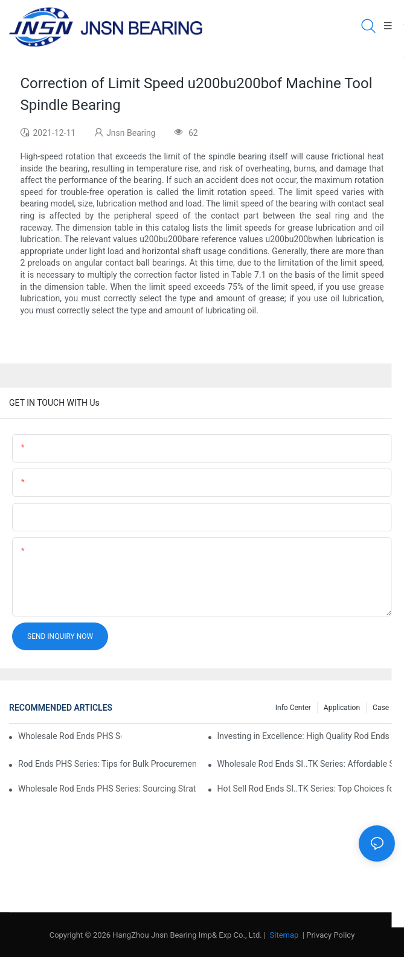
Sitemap (283, 934)
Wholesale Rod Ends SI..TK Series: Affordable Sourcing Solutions (306, 764)
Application (342, 707)
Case (381, 707)
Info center (293, 707)
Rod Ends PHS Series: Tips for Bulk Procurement (107, 764)
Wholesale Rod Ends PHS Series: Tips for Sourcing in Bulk (69, 736)
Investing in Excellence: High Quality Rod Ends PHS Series (306, 736)
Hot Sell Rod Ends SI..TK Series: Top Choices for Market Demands (306, 788)
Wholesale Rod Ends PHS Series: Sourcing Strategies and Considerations (107, 788)
